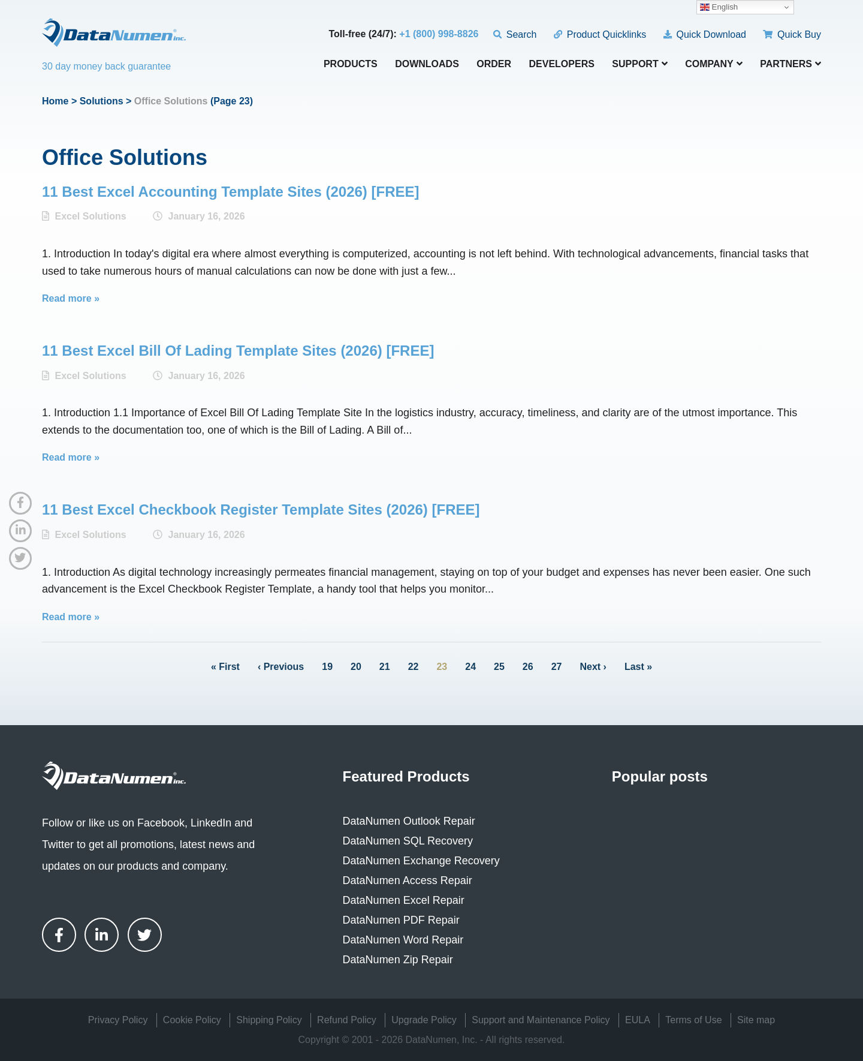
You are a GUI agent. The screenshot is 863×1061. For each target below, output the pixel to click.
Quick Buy (792, 34)
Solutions (101, 101)
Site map (756, 1020)
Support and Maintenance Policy (540, 1020)
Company (714, 64)
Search (515, 34)
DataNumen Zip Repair (398, 960)
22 (413, 667)
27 (556, 667)
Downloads (427, 64)
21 (384, 667)
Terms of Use (693, 1020)
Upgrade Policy (424, 1020)
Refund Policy (346, 1020)
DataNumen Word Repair (403, 940)
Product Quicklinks (600, 34)
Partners (790, 64)
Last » (638, 667)
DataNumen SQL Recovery (408, 841)
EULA (637, 1020)
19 (327, 667)
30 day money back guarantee (106, 66)
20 (356, 667)
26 (528, 667)
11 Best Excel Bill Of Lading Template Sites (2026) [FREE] (238, 350)
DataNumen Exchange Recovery (421, 861)
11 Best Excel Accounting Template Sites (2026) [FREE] (231, 192)
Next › (593, 667)
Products (351, 64)
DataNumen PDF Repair (401, 920)
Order (493, 64)
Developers (562, 64)
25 (499, 667)
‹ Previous (281, 667)
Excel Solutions (90, 216)
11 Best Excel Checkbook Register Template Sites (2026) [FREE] (261, 509)
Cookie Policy (192, 1020)
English (719, 7)
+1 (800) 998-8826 (438, 34)
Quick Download (704, 34)
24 (470, 667)
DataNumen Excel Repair (403, 900)
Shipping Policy (268, 1020)
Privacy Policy (118, 1020)
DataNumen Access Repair (407, 880)
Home (55, 101)
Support (639, 64)
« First (225, 667)
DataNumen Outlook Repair (409, 821)
